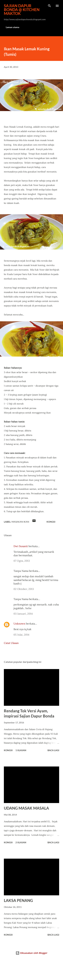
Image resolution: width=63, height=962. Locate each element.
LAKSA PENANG (18, 900)
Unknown (19, 623)
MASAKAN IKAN (20, 521)
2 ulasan (20, 842)
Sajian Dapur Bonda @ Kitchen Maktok (21, 9)
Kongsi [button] (51, 521)
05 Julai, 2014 (21, 634)
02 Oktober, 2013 (24, 589)
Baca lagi (53, 750)
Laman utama (12, 27)
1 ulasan (20, 750)
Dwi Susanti (21, 546)
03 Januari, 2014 (23, 613)
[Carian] (49, 6)
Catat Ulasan (11, 643)
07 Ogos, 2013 (22, 560)
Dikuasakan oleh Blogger (31, 952)
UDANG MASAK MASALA (26, 808)
